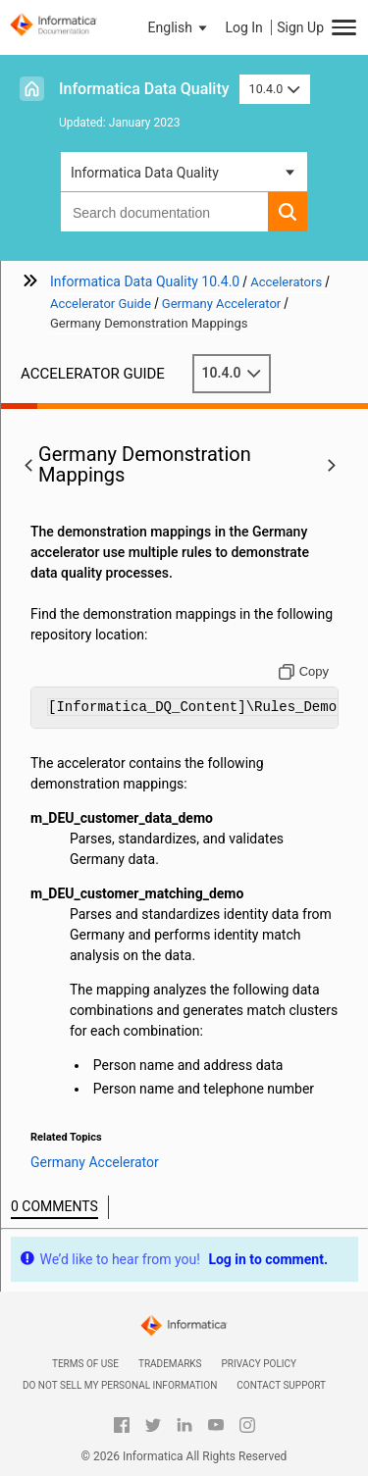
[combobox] (164, 211)
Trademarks (170, 1363)
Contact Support (281, 1385)
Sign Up (300, 27)
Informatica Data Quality (144, 88)
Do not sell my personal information (120, 1385)
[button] (179, 27)
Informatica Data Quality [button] (145, 172)
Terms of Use (85, 1363)
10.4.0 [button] (274, 88)
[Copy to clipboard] (304, 672)
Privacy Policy (259, 1363)
